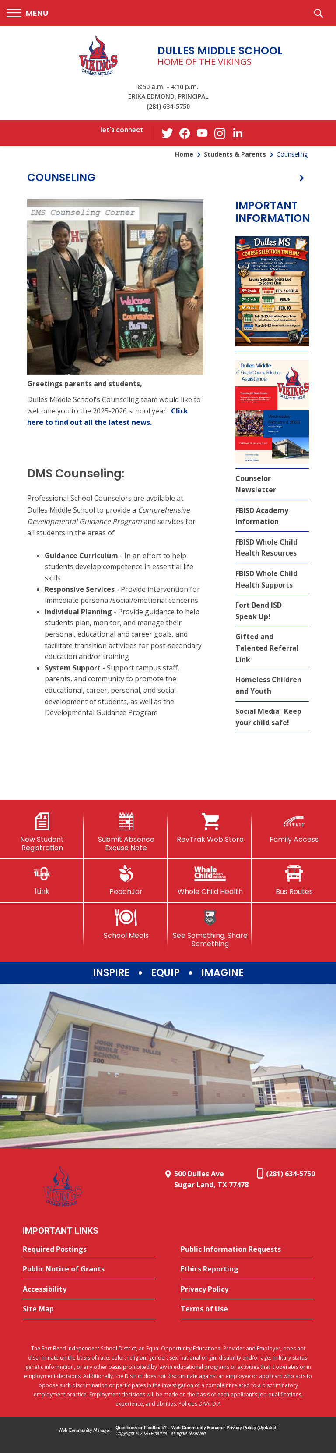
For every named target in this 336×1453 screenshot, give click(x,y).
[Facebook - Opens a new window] (185, 133)
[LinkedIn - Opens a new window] (237, 133)
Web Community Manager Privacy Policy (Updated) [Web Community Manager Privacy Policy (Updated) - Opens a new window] (225, 1427)
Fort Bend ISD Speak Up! (258, 610)
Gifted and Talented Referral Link (267, 648)
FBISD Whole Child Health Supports (266, 579)
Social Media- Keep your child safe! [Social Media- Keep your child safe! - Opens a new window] (268, 716)
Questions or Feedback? (141, 1427)
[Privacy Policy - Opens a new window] (246, 1289)
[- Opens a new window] (115, 287)
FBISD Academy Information (261, 516)
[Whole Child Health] (210, 880)
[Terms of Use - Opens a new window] (246, 1309)
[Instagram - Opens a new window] (220, 133)
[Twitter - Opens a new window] (167, 133)
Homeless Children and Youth (268, 685)
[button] (27, 13)
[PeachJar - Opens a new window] (126, 880)
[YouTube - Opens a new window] (202, 133)
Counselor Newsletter (255, 484)
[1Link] (42, 880)
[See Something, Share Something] (210, 928)
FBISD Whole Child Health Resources (266, 547)
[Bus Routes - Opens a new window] (294, 880)
